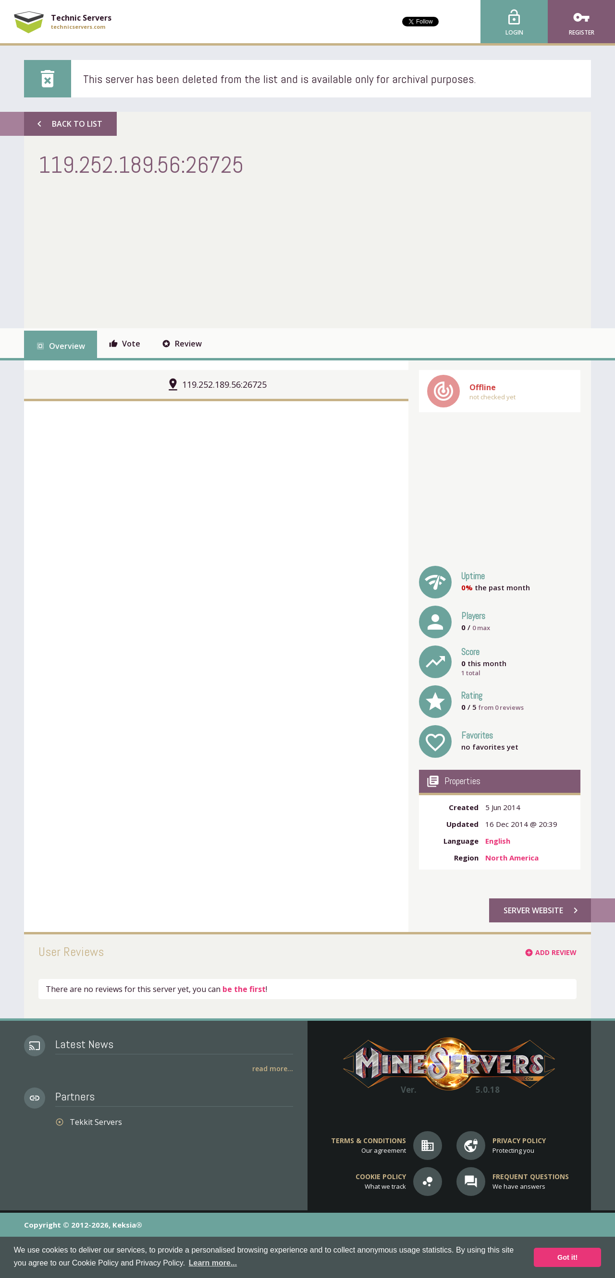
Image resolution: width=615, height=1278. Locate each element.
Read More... (272, 1068)
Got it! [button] (567, 1257)
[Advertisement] (213, 251)
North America (512, 857)
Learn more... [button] (213, 1263)
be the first (244, 989)
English (497, 841)
